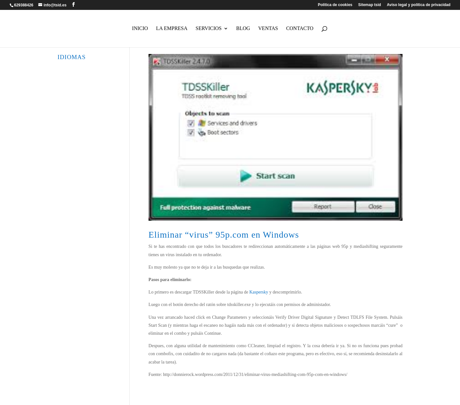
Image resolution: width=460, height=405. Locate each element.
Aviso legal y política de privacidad (418, 5)
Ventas (268, 28)
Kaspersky (258, 292)
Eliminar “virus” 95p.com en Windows (224, 235)
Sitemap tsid (369, 5)
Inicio (140, 28)
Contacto (300, 28)
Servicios (208, 28)
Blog (243, 28)
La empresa (172, 28)
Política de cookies (335, 5)
